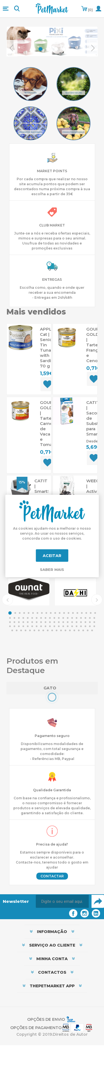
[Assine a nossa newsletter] (62, 901)
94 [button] (70, 630)
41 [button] (10, 622)
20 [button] (95, 613)
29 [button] (45, 618)
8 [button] (42, 613)
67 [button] (36, 626)
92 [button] (61, 630)
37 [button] (81, 618)
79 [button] (90, 626)
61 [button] (10, 626)
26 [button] (32, 618)
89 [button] (48, 630)
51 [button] (54, 622)
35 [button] (72, 618)
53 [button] (63, 622)
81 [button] (12, 630)
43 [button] (19, 622)
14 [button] (68, 613)
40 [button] (94, 618)
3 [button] (20, 613)
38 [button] (85, 618)
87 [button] (39, 630)
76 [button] (76, 626)
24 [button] (23, 618)
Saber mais (52, 569)
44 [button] (23, 622)
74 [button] (68, 626)
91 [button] (56, 630)
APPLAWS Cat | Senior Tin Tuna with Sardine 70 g (47, 347)
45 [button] (28, 622)
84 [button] (25, 630)
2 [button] (15, 613)
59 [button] (90, 622)
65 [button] (28, 626)
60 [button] (94, 622)
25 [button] (28, 618)
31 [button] (54, 618)
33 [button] (63, 618)
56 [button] (76, 622)
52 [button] (59, 622)
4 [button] (24, 613)
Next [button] (96, 599)
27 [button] (36, 618)
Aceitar (52, 555)
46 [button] (32, 622)
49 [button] (45, 622)
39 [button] (90, 618)
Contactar (52, 876)
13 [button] (64, 613)
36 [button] (76, 618)
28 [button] (41, 618)
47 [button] (36, 622)
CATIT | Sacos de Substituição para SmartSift (93, 418)
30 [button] (50, 618)
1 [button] (10, 613)
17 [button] (82, 613)
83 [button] (21, 630)
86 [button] (34, 630)
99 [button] (92, 630)
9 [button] (46, 613)
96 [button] (79, 630)
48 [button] (41, 622)
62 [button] (14, 626)
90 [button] (52, 630)
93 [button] (65, 630)
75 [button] (72, 626)
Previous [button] (7, 599)
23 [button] (19, 618)
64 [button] (23, 626)
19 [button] (91, 613)
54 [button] (68, 622)
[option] (29, 591)
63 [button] (19, 626)
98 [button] (87, 630)
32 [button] (59, 618)
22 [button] (14, 618)
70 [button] (50, 626)
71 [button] (54, 626)
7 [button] (37, 613)
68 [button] (41, 626)
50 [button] (50, 622)
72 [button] (59, 626)
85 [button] (30, 630)
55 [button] (72, 622)
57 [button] (81, 622)
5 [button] (28, 613)
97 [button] (83, 630)
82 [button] (16, 630)
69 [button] (45, 626)
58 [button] (85, 622)
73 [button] (63, 626)
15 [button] (73, 613)
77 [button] (81, 626)
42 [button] (14, 622)
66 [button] (32, 626)
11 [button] (55, 613)
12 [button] (59, 613)
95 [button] (74, 630)
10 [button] (51, 613)
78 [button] (85, 626)
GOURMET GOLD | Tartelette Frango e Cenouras (93, 344)
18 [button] (86, 613)
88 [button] (43, 630)
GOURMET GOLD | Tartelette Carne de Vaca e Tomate (47, 423)
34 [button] (68, 618)
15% (22, 482)
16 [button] (77, 613)
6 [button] (33, 613)
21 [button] (10, 618)
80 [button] (94, 626)
